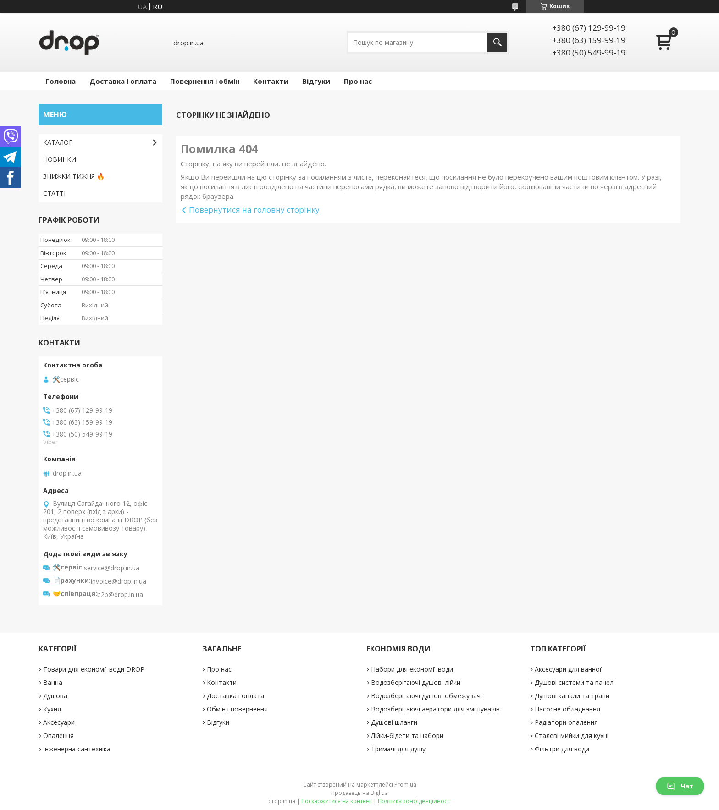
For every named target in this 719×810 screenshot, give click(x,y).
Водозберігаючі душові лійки (415, 682)
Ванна (52, 682)
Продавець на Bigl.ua (359, 793)
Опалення (58, 735)
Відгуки (316, 81)
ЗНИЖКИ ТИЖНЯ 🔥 (74, 176)
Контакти (270, 81)
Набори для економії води (412, 669)
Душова (55, 695)
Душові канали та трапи (572, 695)
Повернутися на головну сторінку (254, 209)
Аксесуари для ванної (568, 669)
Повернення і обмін (204, 81)
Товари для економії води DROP (93, 669)
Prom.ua (405, 784)
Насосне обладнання (567, 709)
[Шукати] (497, 42)
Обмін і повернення (237, 709)
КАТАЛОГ (57, 142)
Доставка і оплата (122, 81)
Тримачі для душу (398, 748)
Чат (680, 786)
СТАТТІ (54, 193)
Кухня (52, 709)
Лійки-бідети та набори (407, 735)
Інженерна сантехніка (77, 748)
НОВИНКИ (59, 159)
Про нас (358, 81)
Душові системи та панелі (575, 682)
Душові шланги (394, 722)
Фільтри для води (562, 748)
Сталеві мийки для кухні (571, 735)
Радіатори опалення (566, 722)
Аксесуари (59, 722)
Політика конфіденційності (414, 801)
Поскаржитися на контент (336, 801)
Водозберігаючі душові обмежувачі (426, 695)
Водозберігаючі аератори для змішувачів (435, 709)
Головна (60, 81)
